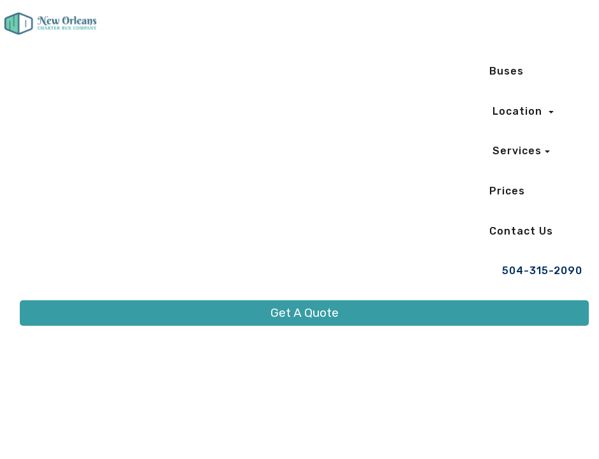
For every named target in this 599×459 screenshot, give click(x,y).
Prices (507, 191)
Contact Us (521, 231)
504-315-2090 (542, 271)
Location (518, 111)
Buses (506, 71)
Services (517, 151)
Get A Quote (304, 312)
